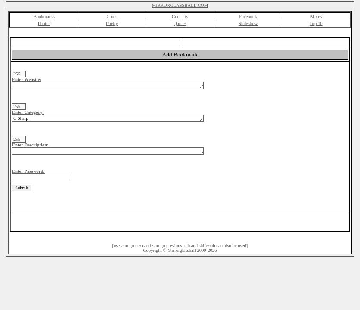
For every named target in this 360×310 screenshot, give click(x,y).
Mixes (316, 16)
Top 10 (316, 23)
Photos (44, 23)
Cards (112, 16)
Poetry (112, 23)
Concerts (180, 16)
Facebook (248, 16)
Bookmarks (44, 16)
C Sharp (108, 118)
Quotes (180, 23)
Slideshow (248, 23)
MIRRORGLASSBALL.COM (180, 5)
